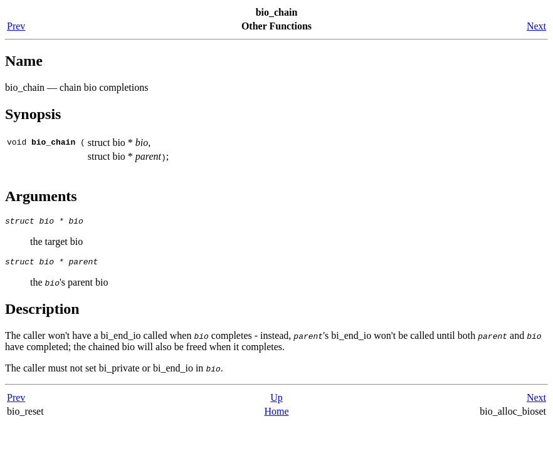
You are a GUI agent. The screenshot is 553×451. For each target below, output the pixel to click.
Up (276, 401)
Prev (16, 26)
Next (536, 26)
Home (276, 415)
